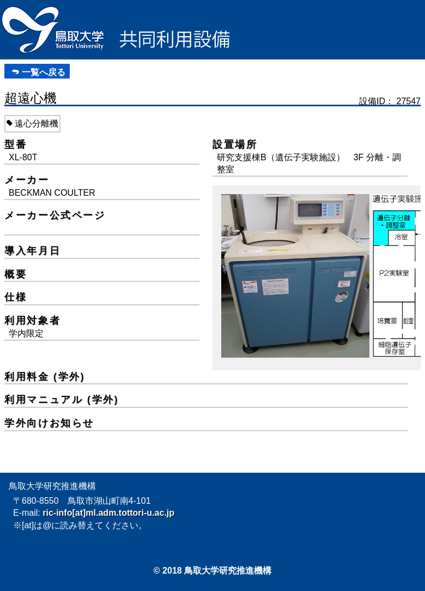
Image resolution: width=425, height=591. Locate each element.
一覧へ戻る (43, 72)
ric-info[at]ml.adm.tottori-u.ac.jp (108, 512)
